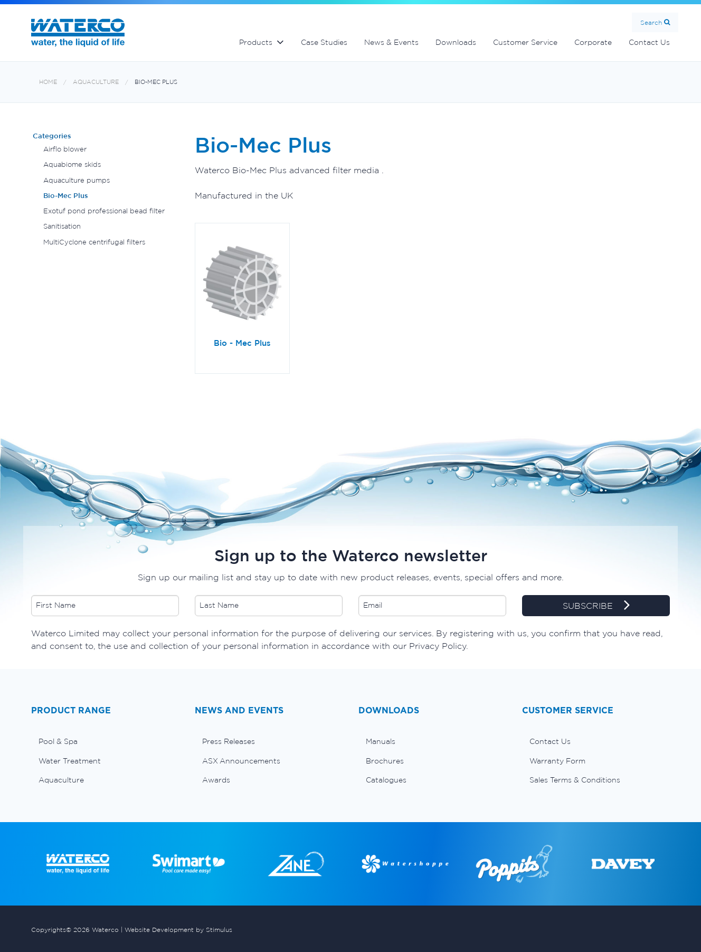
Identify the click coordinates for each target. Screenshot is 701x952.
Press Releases (228, 741)
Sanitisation (62, 226)
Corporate (593, 42)
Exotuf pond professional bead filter (104, 211)
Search (651, 22)
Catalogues (386, 780)
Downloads (455, 42)
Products (255, 42)
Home (48, 82)
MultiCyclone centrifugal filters (94, 242)
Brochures (385, 761)
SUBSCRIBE (596, 606)
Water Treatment (70, 761)
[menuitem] (105, 741)
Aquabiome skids (72, 164)
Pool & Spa (58, 741)
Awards (216, 780)
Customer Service (525, 42)
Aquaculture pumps (76, 180)
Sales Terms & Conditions (574, 780)
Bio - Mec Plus (242, 342)
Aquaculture (96, 82)
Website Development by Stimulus (178, 929)
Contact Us (649, 42)
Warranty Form (557, 761)
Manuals (380, 741)
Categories (52, 136)
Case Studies (324, 42)
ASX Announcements (241, 761)
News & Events (391, 42)
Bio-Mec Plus (156, 82)
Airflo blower (65, 149)
